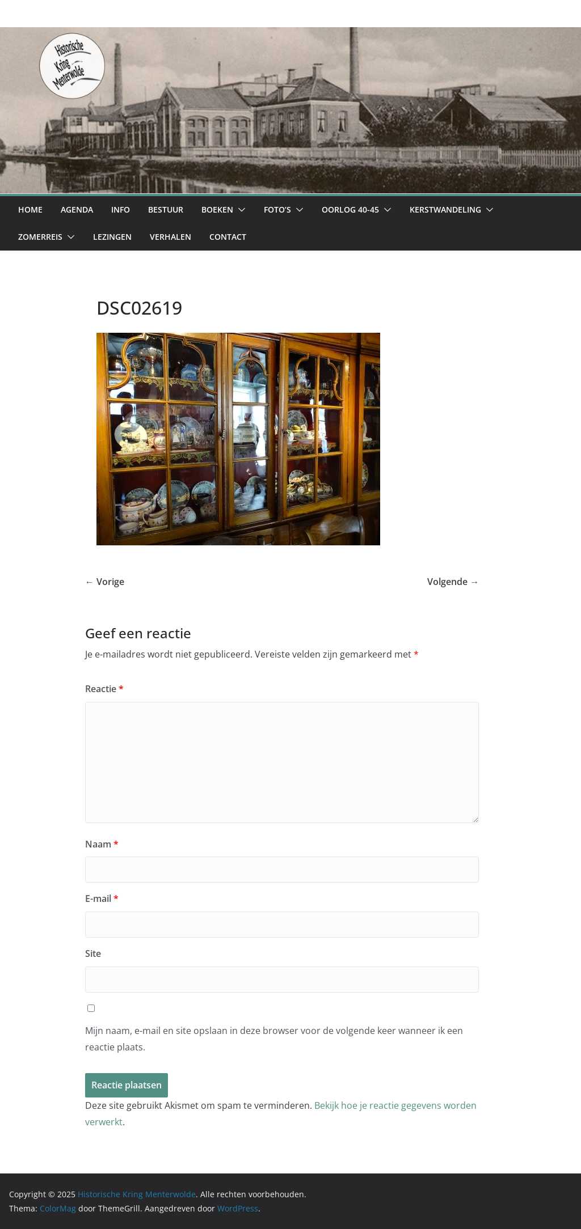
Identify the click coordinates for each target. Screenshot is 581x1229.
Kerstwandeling (445, 209)
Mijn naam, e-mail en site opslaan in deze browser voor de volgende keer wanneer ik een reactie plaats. (274, 1038)
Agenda (77, 209)
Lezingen (112, 236)
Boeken (217, 209)
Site (93, 953)
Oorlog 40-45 (350, 209)
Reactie (104, 689)
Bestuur (165, 209)
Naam (102, 844)
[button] (239, 210)
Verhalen (170, 236)
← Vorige (104, 581)
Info (120, 209)
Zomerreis (40, 236)
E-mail (102, 898)
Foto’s (277, 209)
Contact (227, 236)
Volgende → (453, 581)
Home (30, 209)
